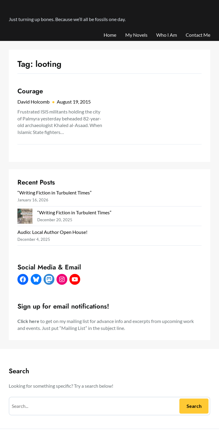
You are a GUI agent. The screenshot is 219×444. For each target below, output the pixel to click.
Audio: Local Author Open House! (52, 232)
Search (194, 406)
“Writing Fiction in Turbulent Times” (54, 192)
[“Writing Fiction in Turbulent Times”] (24, 217)
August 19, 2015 (74, 101)
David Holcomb (33, 101)
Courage (30, 91)
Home (110, 35)
